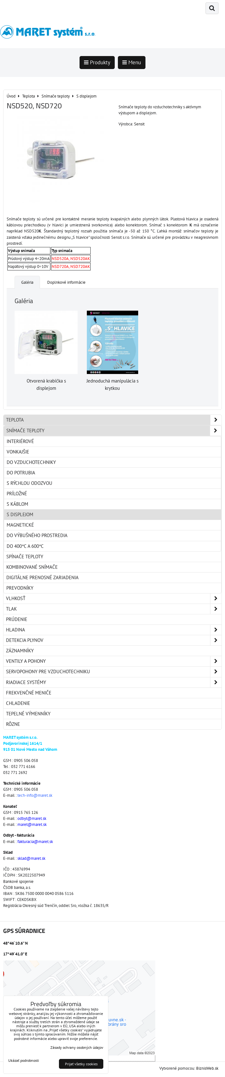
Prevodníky (19, 588)
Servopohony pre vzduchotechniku (114, 672)
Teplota (114, 420)
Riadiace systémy (114, 682)
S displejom (20, 514)
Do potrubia (21, 473)
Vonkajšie (18, 452)
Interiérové (20, 441)
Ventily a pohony (114, 661)
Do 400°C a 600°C (25, 546)
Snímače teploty (113, 431)
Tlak (114, 609)
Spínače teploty (24, 557)
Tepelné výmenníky (28, 714)
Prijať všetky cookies (81, 1063)
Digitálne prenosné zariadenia (42, 577)
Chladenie (18, 703)
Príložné (17, 494)
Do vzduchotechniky (31, 462)
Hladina (114, 630)
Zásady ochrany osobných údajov (76, 1047)
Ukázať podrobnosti (23, 1060)
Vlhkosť (114, 598)
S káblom (17, 504)
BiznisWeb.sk (207, 1068)
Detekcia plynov (114, 640)
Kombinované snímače (32, 567)
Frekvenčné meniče (28, 693)
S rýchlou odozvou (29, 483)
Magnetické (20, 525)
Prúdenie (16, 619)
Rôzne (13, 724)
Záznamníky (20, 651)
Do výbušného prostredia (37, 535)
